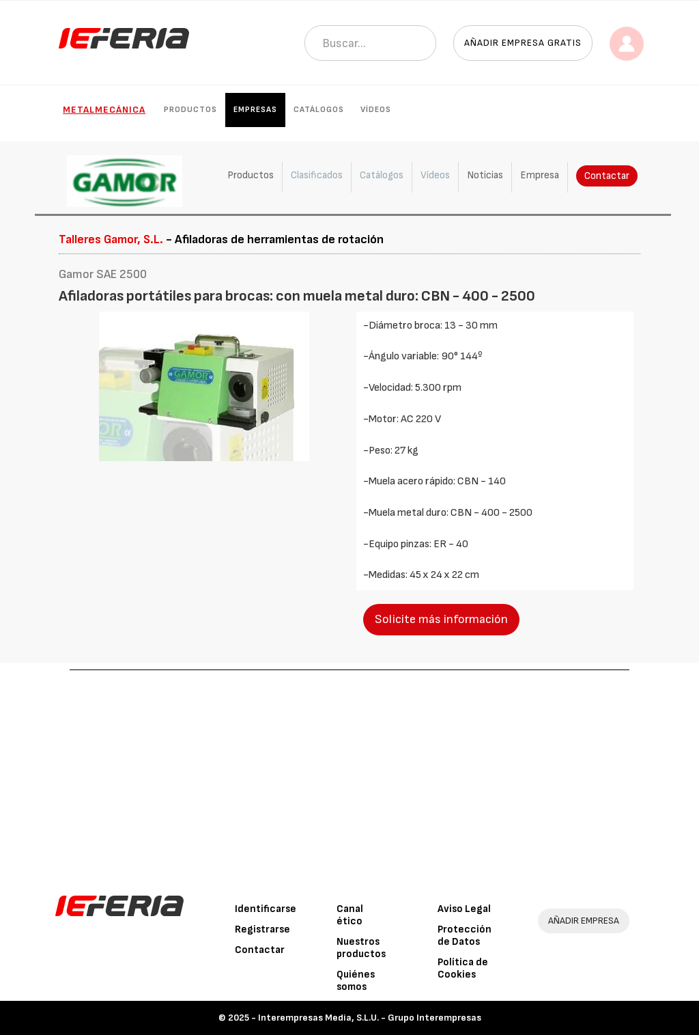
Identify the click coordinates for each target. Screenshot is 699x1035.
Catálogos (319, 110)
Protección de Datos (464, 935)
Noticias (485, 175)
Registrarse (262, 929)
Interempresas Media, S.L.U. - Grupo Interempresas (369, 1017)
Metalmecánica (104, 109)
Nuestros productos (361, 948)
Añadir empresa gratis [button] (523, 43)
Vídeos (375, 110)
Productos (190, 110)
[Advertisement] (349, 772)
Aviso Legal (464, 908)
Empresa (539, 175)
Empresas (255, 110)
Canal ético (350, 915)
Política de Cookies (463, 968)
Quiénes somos (356, 980)
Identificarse (265, 908)
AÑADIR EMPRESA (583, 920)
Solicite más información (441, 619)
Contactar (606, 175)
